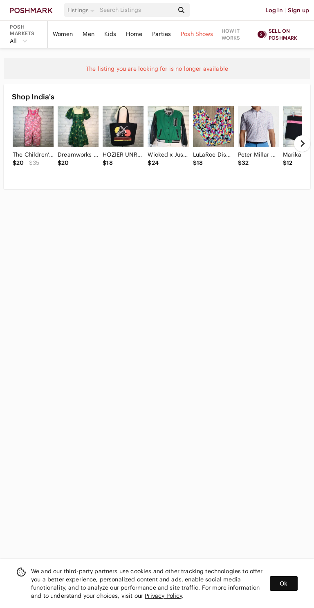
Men (88, 34)
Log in (274, 10)
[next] (302, 143)
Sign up (298, 10)
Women (63, 34)
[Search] (136, 10)
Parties (161, 34)
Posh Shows (197, 34)
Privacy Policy (163, 595)
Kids (110, 34)
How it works (231, 34)
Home (134, 34)
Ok (283, 583)
